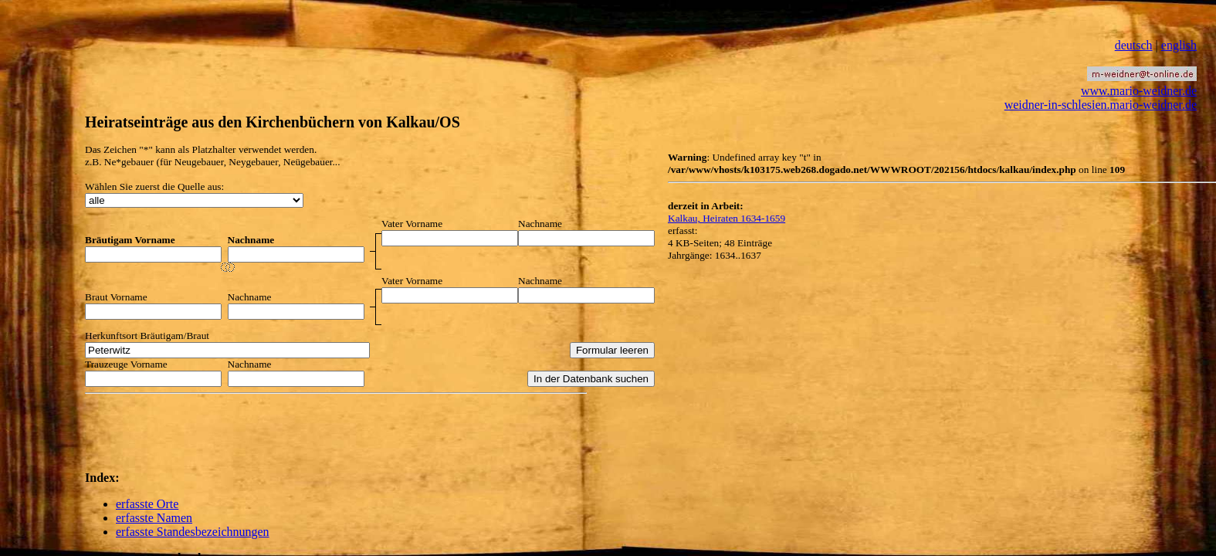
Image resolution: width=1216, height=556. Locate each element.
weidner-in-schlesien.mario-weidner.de (1100, 104)
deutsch (1134, 45)
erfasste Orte (147, 503)
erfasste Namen (154, 517)
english (1179, 45)
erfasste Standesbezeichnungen (192, 531)
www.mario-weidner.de (1139, 90)
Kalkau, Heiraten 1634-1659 (726, 218)
